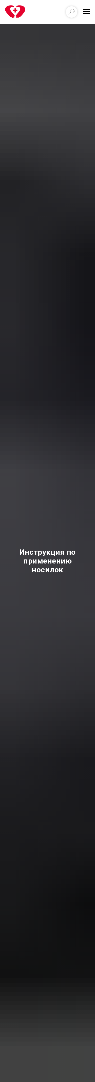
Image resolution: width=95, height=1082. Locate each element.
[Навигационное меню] (86, 11)
